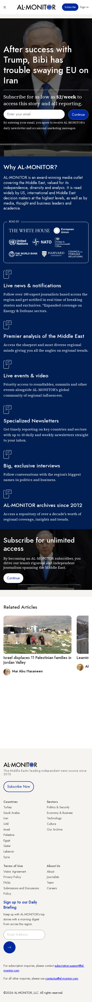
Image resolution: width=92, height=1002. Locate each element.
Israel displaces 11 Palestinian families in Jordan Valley (37, 660)
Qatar (7, 846)
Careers (52, 888)
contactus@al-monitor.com (61, 978)
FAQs (6, 882)
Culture (51, 824)
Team (50, 882)
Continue (13, 578)
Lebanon (8, 851)
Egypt (6, 840)
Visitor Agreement (14, 871)
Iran (5, 818)
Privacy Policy (12, 877)
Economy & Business (60, 813)
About (50, 871)
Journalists (53, 877)
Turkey (7, 807)
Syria (6, 857)
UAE (6, 824)
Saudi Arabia (11, 813)
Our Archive (54, 829)
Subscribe (70, 7)
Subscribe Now (18, 786)
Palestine (8, 835)
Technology (54, 818)
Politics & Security (58, 807)
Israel (6, 829)
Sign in (84, 7)
